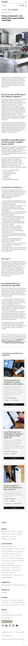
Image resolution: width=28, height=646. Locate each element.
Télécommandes (18, 551)
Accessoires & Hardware (7, 548)
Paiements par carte (16, 568)
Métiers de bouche (6, 534)
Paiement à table (5, 570)
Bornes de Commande (15, 553)
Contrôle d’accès (5, 568)
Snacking (13, 531)
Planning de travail (19, 558)
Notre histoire (5, 600)
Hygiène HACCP (5, 560)
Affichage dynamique (6, 577)
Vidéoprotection (10, 563)
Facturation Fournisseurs (17, 560)
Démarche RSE (5, 602)
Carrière (23, 605)
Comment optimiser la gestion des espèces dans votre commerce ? (13, 487)
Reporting (4, 558)
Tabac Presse (5, 536)
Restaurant (4, 531)
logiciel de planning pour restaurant (11, 341)
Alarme (3, 563)
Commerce (19, 534)
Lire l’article (14, 404)
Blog (2, 605)
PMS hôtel (20, 339)
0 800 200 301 (5, 612)
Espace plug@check (6, 618)
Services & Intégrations (7, 551)
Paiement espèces (16, 570)
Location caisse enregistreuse (12, 605)
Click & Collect (5, 556)
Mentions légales (19, 632)
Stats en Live (18, 556)
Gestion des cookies (6, 635)
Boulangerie (20, 531)
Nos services (13, 600)
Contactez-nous (7, 621)
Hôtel (13, 534)
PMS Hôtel (10, 558)
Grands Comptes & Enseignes (9, 538)
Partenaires (20, 600)
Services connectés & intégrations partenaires (13, 585)
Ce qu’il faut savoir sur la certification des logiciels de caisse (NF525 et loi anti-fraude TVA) (13, 435)
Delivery (12, 556)
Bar (9, 531)
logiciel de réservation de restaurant (14, 342)
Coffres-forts (18, 565)
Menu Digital (4, 553)
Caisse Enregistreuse (6, 546)
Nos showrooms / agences (17, 602)
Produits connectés (20, 548)
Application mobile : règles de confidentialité (12, 639)
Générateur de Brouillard (7, 565)
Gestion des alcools (18, 575)
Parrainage (4, 592)
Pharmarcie (13, 536)
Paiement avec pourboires (8, 572)
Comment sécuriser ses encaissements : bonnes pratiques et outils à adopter (13, 382)
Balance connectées (6, 575)
